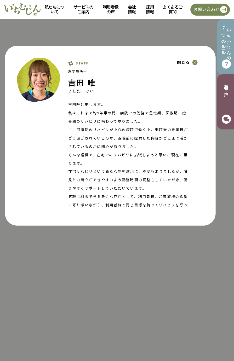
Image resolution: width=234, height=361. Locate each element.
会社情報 (132, 9)
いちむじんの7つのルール (226, 42)
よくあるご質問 (172, 9)
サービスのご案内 (83, 9)
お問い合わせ (207, 9)
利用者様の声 (111, 9)
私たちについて (54, 9)
